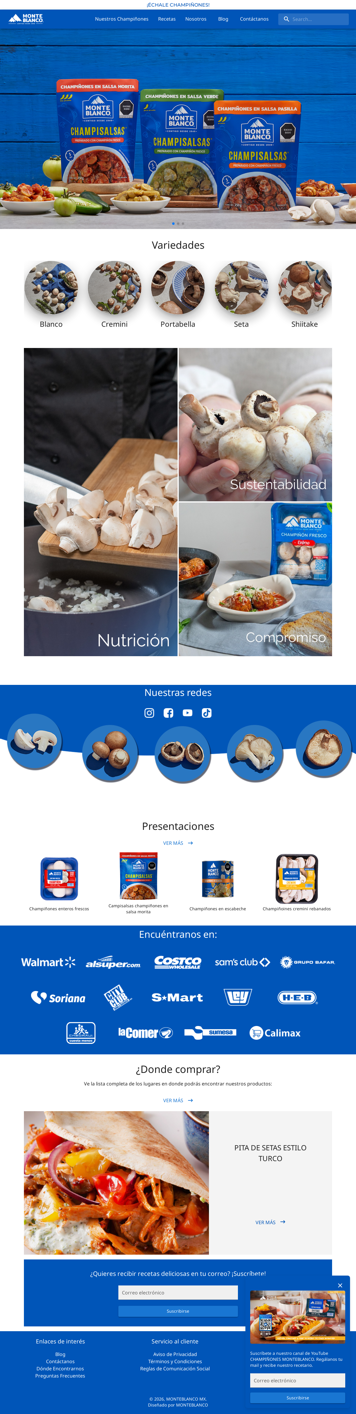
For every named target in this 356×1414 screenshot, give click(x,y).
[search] (313, 19)
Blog (60, 1354)
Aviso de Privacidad (175, 1354)
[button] (59, 879)
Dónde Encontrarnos (60, 1368)
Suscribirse (297, 1398)
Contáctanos (60, 1361)
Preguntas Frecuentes (60, 1375)
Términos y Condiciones (175, 1361)
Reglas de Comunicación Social (175, 1368)
